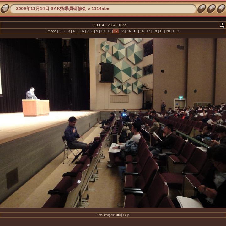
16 (142, 31)
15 (135, 31)
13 (122, 31)
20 (168, 31)
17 (148, 31)
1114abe (100, 8)
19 (161, 31)
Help (126, 215)
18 (155, 31)
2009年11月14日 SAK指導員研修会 (51, 8)
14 (129, 31)
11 (109, 31)
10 (102, 31)
